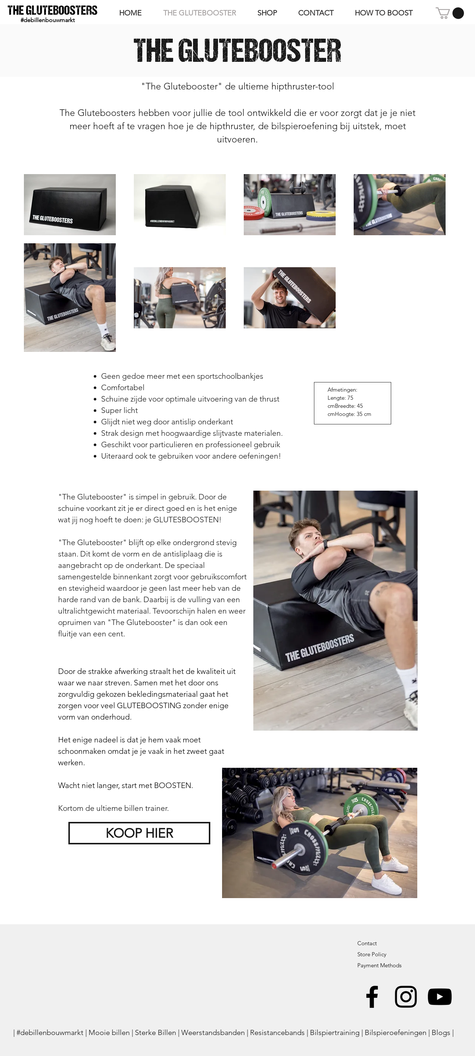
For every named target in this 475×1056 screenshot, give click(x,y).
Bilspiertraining (335, 1032)
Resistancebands (277, 1032)
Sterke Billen (155, 1032)
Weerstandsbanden (213, 1032)
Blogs (441, 1032)
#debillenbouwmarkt (50, 1032)
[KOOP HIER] (139, 833)
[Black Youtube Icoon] (439, 996)
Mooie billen (109, 1032)
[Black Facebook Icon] (372, 996)
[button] (450, 13)
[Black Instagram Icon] (406, 996)
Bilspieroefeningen (395, 1032)
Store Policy (371, 954)
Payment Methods (380, 965)
